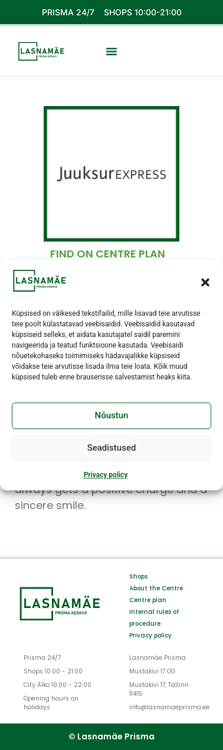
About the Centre (156, 588)
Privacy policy (106, 475)
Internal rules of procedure (154, 617)
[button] (205, 282)
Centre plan (147, 600)
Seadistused (111, 448)
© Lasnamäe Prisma (111, 736)
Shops (138, 576)
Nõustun (112, 416)
